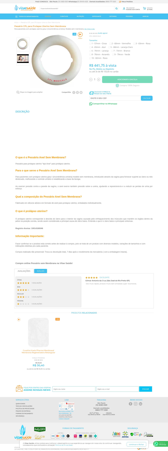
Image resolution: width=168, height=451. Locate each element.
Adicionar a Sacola (127, 79)
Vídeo (80, 35)
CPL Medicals (95, 36)
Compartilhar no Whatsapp (103, 104)
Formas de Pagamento (24, 413)
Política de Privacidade (25, 408)
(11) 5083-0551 (63, 2)
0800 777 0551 (111, 2)
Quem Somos (20, 403)
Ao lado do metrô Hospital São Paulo (66, 415)
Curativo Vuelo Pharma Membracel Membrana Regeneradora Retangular (37, 351)
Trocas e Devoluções (24, 406)
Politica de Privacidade (64, 445)
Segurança (20, 416)
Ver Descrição (89, 29)
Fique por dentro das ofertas (37, 389)
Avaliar (40, 271)
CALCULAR (146, 98)
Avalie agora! (102, 33)
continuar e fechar (136, 444)
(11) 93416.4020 (82, 2)
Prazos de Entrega (23, 411)
